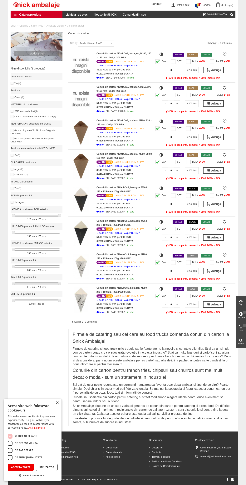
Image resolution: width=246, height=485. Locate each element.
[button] (100, 77)
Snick (13, 25)
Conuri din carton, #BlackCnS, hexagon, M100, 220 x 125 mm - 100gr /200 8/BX (121, 189)
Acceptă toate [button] (20, 467)
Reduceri (64, 447)
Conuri (19, 97)
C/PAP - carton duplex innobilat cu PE (35, 116)
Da (17, 155)
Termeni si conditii (160, 457)
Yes (17, 83)
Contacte (156, 452)
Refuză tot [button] (46, 467)
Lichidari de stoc (77, 14)
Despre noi (157, 447)
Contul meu (111, 447)
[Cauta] (232, 14)
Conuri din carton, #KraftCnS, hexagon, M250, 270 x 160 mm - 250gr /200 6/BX (123, 89)
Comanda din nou (134, 14)
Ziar (17, 188)
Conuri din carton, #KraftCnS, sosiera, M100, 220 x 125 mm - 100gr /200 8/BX (124, 122)
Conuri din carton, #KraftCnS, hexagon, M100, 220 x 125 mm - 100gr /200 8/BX (123, 55)
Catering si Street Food (31, 25)
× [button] (57, 402)
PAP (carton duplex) (26, 111)
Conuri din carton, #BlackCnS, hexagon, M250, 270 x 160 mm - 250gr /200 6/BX (121, 223)
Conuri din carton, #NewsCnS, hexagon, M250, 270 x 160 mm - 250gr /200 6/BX (121, 290)
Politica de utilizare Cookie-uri (166, 461)
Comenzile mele (113, 452)
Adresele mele (112, 457)
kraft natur (21, 174)
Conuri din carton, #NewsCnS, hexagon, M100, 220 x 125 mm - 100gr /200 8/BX (121, 256)
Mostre (227, 5)
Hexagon (20, 202)
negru (18, 169)
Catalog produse (28, 14)
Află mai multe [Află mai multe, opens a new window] (36, 427)
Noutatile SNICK (105, 14)
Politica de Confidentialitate (165, 466)
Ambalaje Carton (55, 25)
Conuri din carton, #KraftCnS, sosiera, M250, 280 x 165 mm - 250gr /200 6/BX (124, 156)
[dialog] (33, 440)
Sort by (73, 43)
